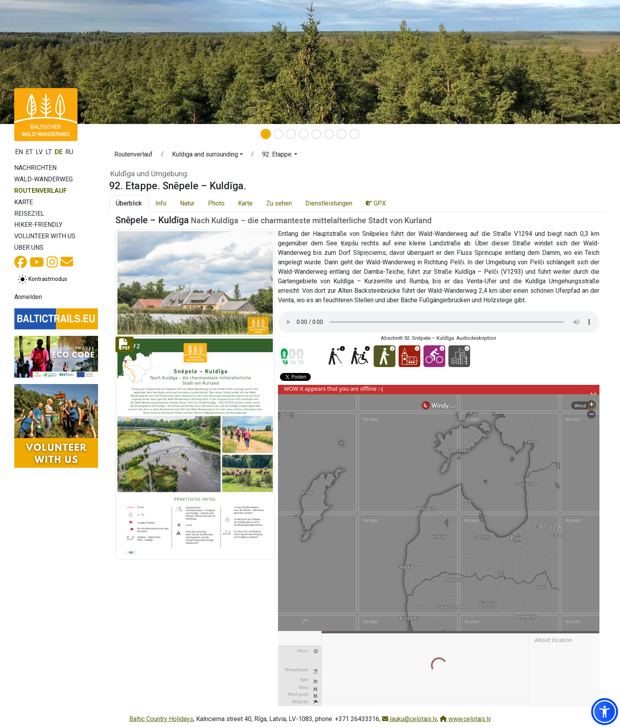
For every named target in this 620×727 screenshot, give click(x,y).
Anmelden (28, 297)
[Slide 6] (329, 134)
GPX (376, 203)
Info (160, 203)
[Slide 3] (291, 134)
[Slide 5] (316, 134)
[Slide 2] (278, 134)
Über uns (28, 247)
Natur (187, 203)
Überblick (129, 203)
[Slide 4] (304, 134)
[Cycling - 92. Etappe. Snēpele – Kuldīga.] (434, 356)
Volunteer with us (45, 236)
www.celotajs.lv (465, 719)
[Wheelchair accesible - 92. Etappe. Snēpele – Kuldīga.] (359, 356)
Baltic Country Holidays (161, 719)
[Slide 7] (341, 134)
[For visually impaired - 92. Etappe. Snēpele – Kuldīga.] (335, 356)
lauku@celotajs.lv (409, 719)
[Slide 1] (266, 134)
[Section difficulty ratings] (292, 356)
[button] (207, 155)
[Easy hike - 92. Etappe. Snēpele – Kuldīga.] (384, 356)
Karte (23, 202)
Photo (216, 203)
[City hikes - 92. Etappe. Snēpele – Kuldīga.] (459, 356)
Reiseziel (29, 213)
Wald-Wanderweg (43, 179)
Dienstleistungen (328, 203)
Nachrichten (35, 167)
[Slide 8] (354, 134)
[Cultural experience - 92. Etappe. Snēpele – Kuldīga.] (409, 356)
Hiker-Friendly (38, 224)
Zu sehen (279, 203)
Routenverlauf (40, 190)
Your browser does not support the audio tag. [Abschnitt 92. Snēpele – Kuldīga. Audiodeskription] (438, 322)
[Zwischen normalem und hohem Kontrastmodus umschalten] (42, 279)
